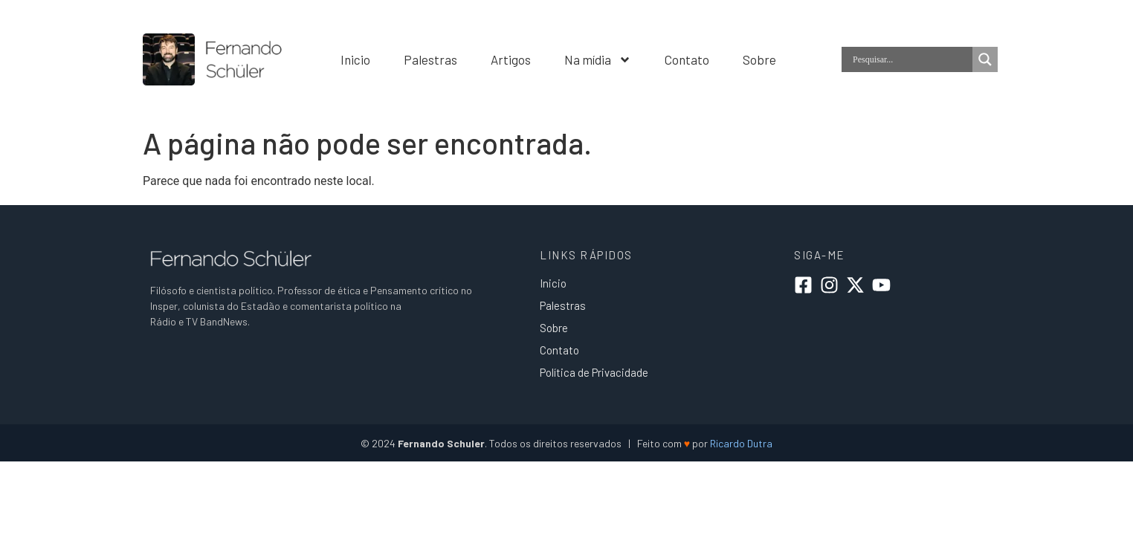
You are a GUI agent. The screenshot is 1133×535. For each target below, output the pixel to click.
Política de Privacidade (594, 372)
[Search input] (911, 59)
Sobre (759, 59)
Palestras (430, 59)
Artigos (511, 59)
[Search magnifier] (985, 59)
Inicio (355, 59)
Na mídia (597, 59)
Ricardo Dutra (741, 443)
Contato (687, 59)
